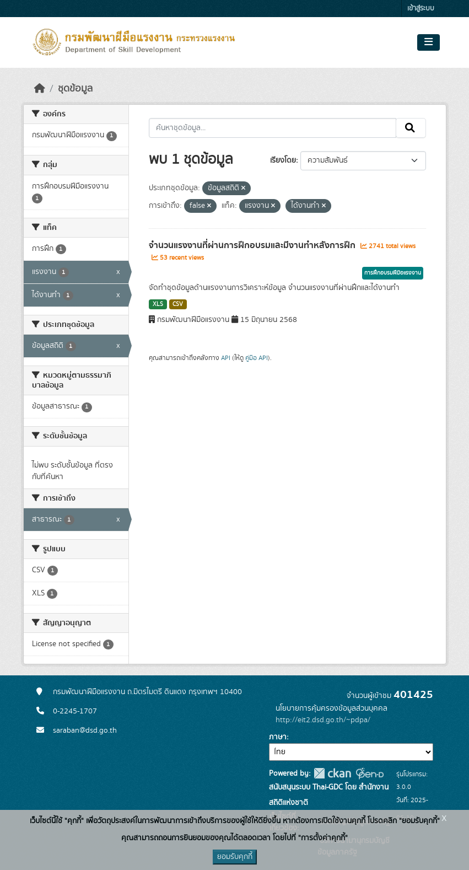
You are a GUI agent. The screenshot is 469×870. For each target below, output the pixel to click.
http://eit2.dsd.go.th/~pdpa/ (323, 720)
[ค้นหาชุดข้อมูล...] (272, 128)
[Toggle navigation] (428, 42)
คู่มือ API (256, 358)
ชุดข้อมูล (75, 89)
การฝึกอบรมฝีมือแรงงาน (392, 273)
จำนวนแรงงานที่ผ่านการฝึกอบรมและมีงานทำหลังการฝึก (253, 245)
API (225, 358)
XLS (158, 304)
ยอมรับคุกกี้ (234, 856)
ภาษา (278, 737)
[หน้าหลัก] (39, 89)
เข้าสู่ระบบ (420, 8)
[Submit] (411, 128)
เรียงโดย (283, 160)
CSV (177, 304)
